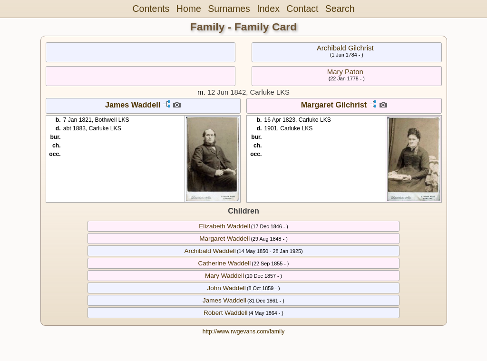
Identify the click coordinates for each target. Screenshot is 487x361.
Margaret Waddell (224, 238)
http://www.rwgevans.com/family (244, 331)
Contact (302, 8)
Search (340, 8)
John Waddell (226, 288)
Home (188, 8)
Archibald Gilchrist (345, 48)
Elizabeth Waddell (224, 226)
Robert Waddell (226, 312)
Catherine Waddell (224, 263)
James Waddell (132, 104)
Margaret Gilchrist (334, 104)
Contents (151, 8)
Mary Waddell (224, 275)
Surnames (229, 8)
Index (268, 8)
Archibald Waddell (209, 250)
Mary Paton (345, 72)
